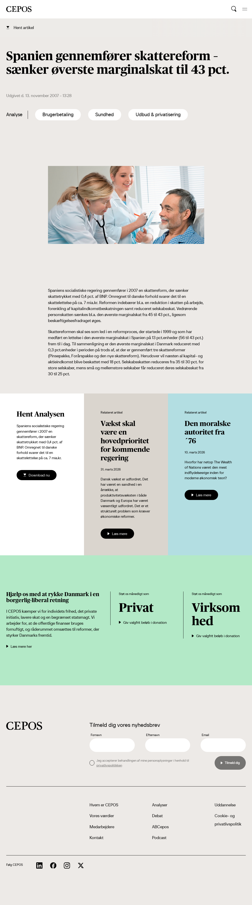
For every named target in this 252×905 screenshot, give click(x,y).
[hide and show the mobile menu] (245, 9)
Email (205, 735)
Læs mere (117, 533)
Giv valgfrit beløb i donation (143, 622)
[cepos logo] (24, 726)
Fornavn (96, 735)
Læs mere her (19, 646)
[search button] (234, 9)
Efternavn (152, 735)
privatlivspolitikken (109, 765)
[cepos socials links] (39, 865)
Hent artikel (24, 27)
